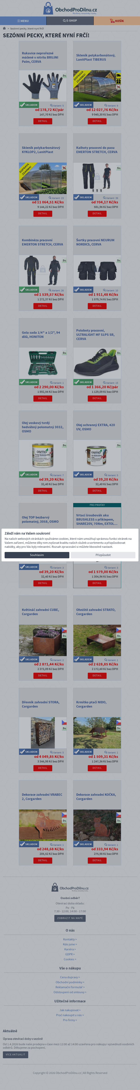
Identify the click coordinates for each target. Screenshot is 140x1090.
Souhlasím (37, 555)
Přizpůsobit (103, 555)
